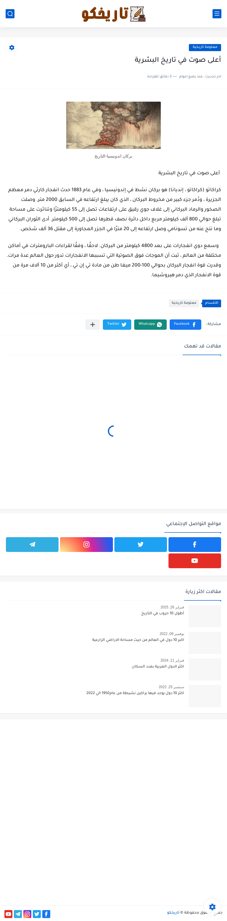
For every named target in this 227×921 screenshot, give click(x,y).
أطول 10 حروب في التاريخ (162, 614)
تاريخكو (173, 913)
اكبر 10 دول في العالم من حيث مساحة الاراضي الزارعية (138, 640)
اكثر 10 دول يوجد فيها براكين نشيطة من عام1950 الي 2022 (135, 693)
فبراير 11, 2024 (172, 660)
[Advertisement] (170, 765)
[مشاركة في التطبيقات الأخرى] (92, 324)
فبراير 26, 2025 (172, 607)
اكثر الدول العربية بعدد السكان (158, 667)
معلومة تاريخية (205, 47)
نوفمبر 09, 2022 (172, 634)
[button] (185, 324)
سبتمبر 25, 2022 (171, 687)
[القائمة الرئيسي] (217, 13)
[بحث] (10, 13)
